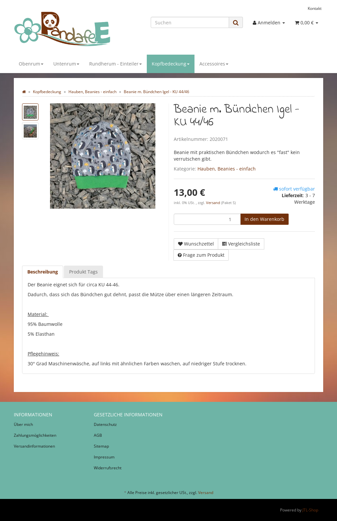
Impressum (104, 457)
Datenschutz (105, 424)
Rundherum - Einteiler (115, 64)
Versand (213, 202)
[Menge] (207, 219)
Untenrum (66, 64)
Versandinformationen (34, 446)
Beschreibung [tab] (42, 272)
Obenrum (31, 64)
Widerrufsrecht (107, 468)
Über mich (23, 424)
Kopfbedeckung (171, 64)
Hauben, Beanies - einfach (226, 169)
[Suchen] (190, 22)
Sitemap (101, 446)
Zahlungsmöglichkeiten (35, 435)
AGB (98, 435)
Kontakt (315, 8)
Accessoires (213, 64)
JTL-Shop (310, 510)
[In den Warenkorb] (264, 219)
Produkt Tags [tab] (83, 272)
